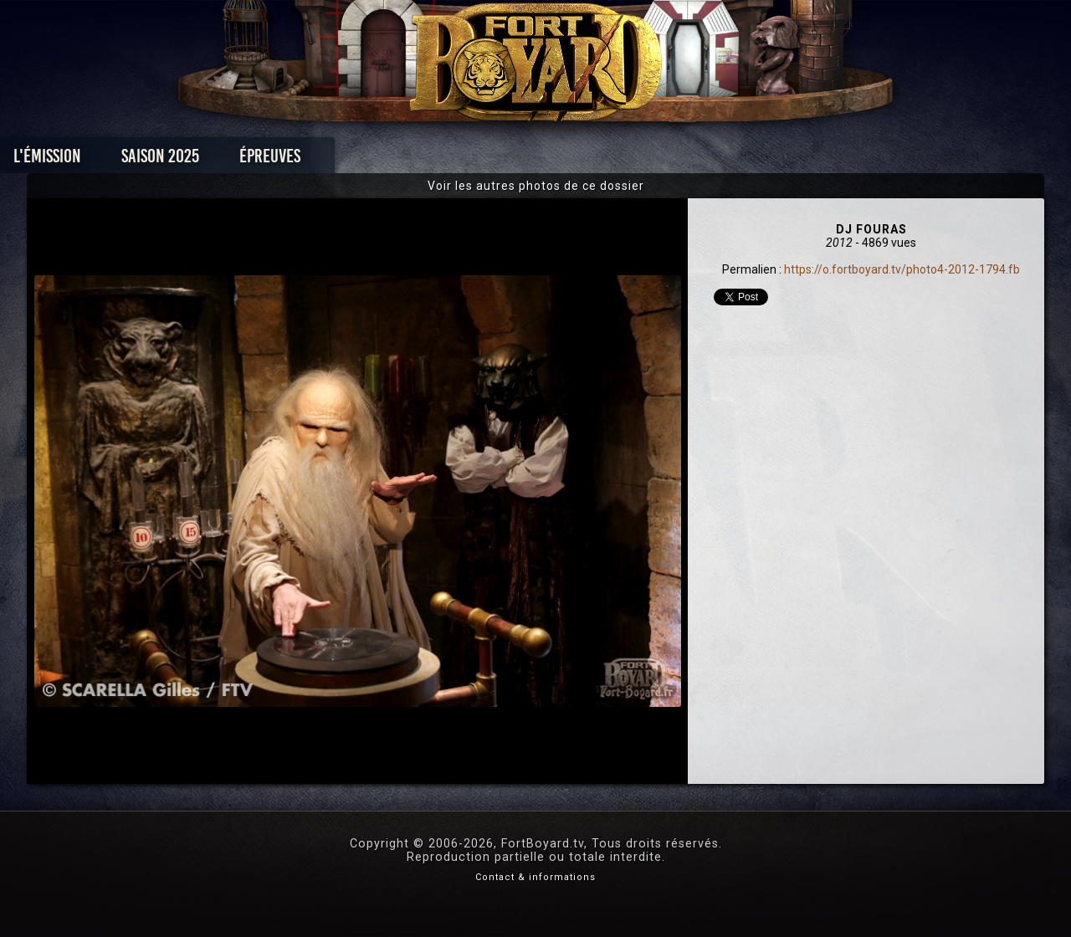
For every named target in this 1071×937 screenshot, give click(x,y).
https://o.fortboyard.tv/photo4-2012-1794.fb (902, 269)
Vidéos (562, 160)
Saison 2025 (274, 160)
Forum (741, 160)
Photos (477, 160)
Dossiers (651, 160)
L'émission (161, 160)
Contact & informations (535, 877)
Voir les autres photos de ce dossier (536, 185)
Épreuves (383, 160)
